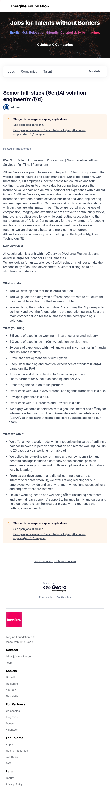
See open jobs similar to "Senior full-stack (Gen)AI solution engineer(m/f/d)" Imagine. (49, 132)
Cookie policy (64, 597)
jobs (11, 71)
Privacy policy (46, 597)
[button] (6, 6)
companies (29, 71)
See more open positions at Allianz (55, 561)
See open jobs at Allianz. (28, 124)
